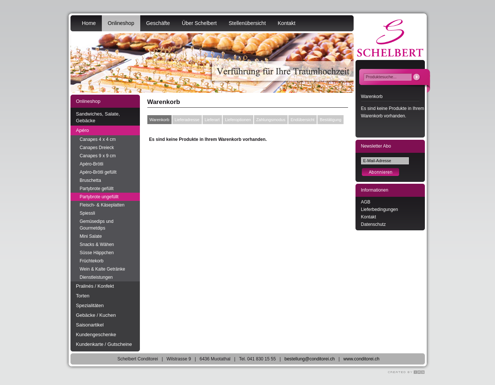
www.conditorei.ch (362, 359)
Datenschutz (373, 224)
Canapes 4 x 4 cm (98, 139)
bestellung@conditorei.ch (310, 359)
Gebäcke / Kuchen (96, 315)
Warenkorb (159, 119)
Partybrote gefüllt (97, 188)
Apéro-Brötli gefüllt (98, 172)
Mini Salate (91, 236)
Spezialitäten (90, 305)
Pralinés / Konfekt (95, 286)
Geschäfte (158, 23)
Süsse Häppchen (97, 252)
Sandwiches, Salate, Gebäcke (98, 117)
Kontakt (286, 23)
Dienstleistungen (96, 277)
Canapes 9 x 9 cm (98, 155)
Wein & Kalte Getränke (102, 269)
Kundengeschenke (96, 334)
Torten (83, 296)
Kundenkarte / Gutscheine (104, 344)
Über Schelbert (199, 23)
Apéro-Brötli (91, 164)
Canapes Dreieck (97, 147)
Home (89, 23)
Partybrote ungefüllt (99, 196)
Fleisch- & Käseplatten (102, 205)
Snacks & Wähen (97, 244)
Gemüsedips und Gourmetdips (97, 225)
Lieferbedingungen (379, 209)
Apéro (82, 130)
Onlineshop (121, 23)
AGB (365, 202)
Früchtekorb (92, 260)
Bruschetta (90, 180)
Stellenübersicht (247, 23)
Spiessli (87, 213)
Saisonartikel (90, 325)
